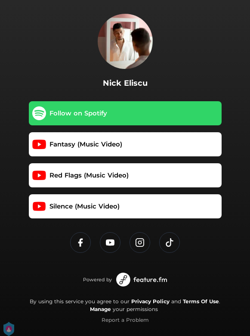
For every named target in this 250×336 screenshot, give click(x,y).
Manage (100, 309)
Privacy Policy (150, 301)
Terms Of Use (201, 301)
